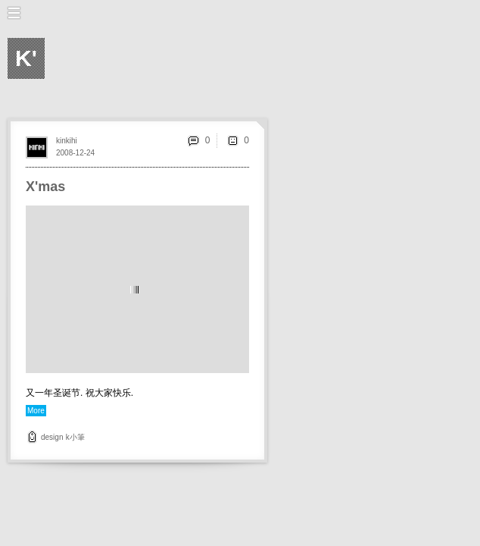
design (52, 437)
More (36, 410)
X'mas (45, 186)
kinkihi (66, 140)
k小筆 (75, 437)
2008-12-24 (75, 153)
